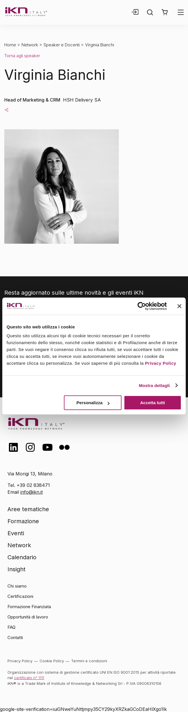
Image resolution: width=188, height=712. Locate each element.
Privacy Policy (160, 363)
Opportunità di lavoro (27, 617)
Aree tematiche (28, 509)
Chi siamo (17, 586)
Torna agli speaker (22, 55)
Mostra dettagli (154, 385)
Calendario (21, 557)
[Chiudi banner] (179, 306)
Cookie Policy (52, 661)
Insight (16, 569)
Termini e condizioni (89, 661)
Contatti (15, 637)
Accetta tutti (152, 402)
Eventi (15, 533)
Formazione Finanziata (29, 606)
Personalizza (93, 402)
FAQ (11, 627)
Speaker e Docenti (62, 44)
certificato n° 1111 (29, 677)
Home (10, 44)
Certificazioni (20, 596)
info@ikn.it (31, 492)
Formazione (23, 521)
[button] (164, 12)
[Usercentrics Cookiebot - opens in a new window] (142, 306)
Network (29, 44)
